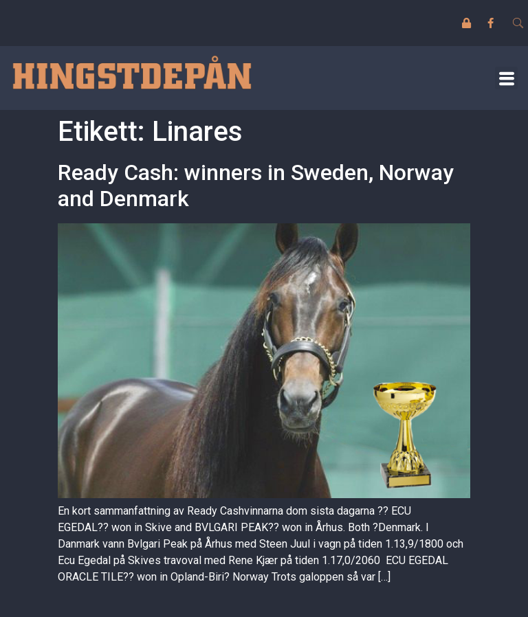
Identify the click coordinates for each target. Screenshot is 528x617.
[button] (506, 78)
